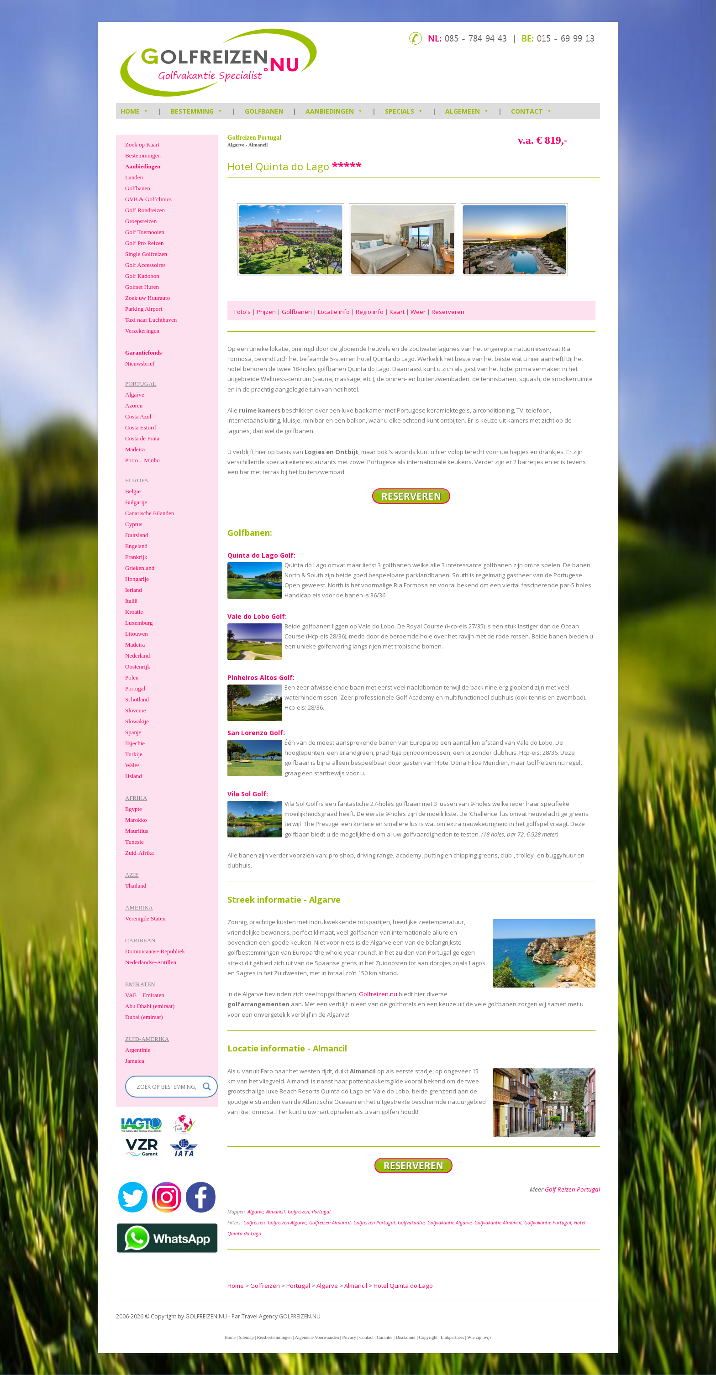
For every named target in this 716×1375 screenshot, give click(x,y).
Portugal (321, 1211)
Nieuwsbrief (139, 363)
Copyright (428, 1337)
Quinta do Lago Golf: (261, 555)
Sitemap (246, 1337)
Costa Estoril (140, 427)
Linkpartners (452, 1337)
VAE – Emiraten (144, 995)
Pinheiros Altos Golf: (261, 677)
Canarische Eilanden (149, 513)
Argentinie (137, 1049)
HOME (135, 111)
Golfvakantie (411, 1222)
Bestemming (197, 111)
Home (229, 1337)
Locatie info (334, 312)
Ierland (133, 589)
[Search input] (167, 1086)
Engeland (136, 546)
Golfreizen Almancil (330, 1222)
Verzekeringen (142, 330)
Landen (134, 177)
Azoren (133, 405)
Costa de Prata (142, 438)
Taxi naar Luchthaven (151, 319)
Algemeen (467, 111)
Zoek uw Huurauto (147, 297)
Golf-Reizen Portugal (572, 1189)
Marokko (136, 819)
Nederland (137, 655)
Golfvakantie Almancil (497, 1222)
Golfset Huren (142, 286)
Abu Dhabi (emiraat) (149, 1006)
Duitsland (136, 535)
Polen (132, 677)
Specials (404, 111)
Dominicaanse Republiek (155, 951)
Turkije (133, 754)
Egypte (133, 808)
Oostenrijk (137, 666)
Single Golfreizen (146, 254)
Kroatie (134, 611)
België (133, 491)
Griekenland (139, 568)
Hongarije (137, 578)
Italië (131, 600)
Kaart (397, 312)
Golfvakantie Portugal (547, 1222)
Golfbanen (264, 111)
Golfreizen (298, 1211)
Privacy (349, 1337)
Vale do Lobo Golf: (257, 616)
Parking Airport (143, 308)
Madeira (135, 449)
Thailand (135, 885)
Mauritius (136, 830)
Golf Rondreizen (145, 210)
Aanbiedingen (334, 111)
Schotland (137, 699)
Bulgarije (136, 502)
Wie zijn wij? (479, 1337)
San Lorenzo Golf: (256, 732)
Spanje (133, 732)
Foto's (242, 312)
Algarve (255, 1211)
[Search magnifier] (206, 1086)
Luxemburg (139, 622)
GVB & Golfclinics (148, 199)
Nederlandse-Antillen (150, 962)
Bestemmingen (143, 155)
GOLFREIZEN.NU (300, 1316)
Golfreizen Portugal (374, 1222)
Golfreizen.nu (378, 994)
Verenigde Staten (145, 918)
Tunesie (134, 841)
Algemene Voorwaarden (317, 1337)
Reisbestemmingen (274, 1337)
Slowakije (137, 721)
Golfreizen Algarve (287, 1222)
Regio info (370, 312)
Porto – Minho (142, 460)
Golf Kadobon (142, 275)
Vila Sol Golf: (247, 793)
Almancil (275, 1211)
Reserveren (448, 312)
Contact (531, 111)
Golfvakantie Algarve (449, 1222)
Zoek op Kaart (142, 144)
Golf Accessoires (145, 264)
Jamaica (134, 1060)
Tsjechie (135, 743)
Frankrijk (136, 557)
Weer (418, 312)
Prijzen (266, 312)
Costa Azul (138, 416)
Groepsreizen (141, 221)
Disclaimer (406, 1337)
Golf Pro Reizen (144, 243)
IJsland (133, 776)
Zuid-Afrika (139, 852)
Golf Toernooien (144, 232)
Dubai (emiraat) (144, 1017)
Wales (132, 765)
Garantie (384, 1337)
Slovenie (135, 710)
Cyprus (133, 524)
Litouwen (136, 633)
